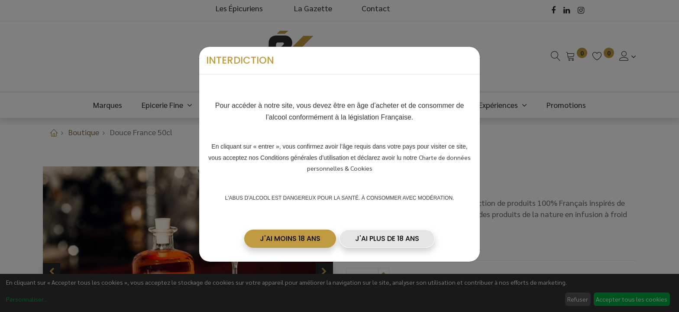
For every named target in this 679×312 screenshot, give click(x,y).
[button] (290, 237)
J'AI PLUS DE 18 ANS (387, 236)
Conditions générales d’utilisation (304, 155)
